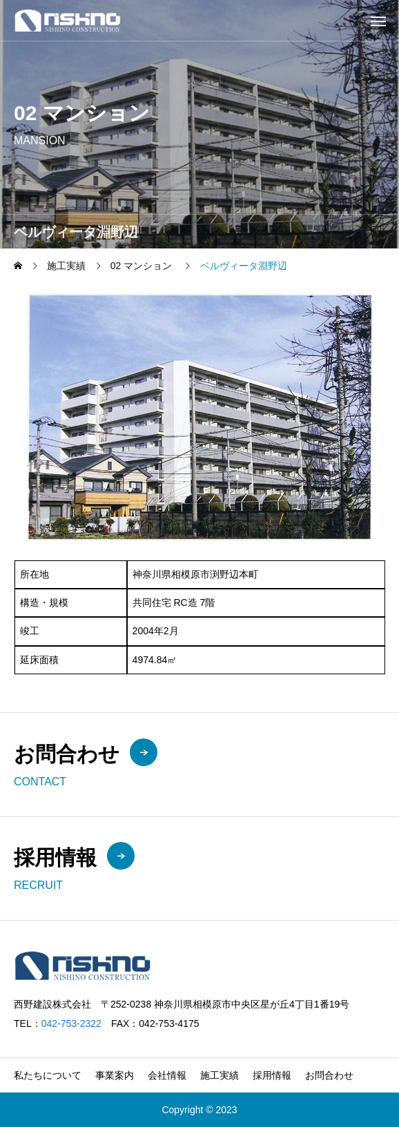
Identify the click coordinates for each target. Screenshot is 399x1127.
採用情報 (272, 1075)
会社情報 (167, 1075)
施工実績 (219, 1075)
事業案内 (114, 1075)
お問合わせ (329, 1075)
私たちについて (47, 1075)
